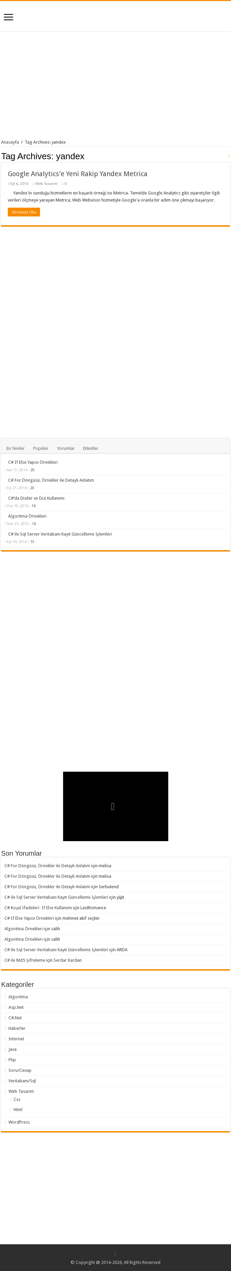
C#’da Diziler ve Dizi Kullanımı (36, 498)
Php (12, 1059)
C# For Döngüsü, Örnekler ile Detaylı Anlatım (51, 480)
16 (34, 506)
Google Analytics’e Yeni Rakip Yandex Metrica (78, 174)
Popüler (41, 448)
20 (33, 470)
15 (32, 542)
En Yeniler (15, 448)
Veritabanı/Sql (22, 1080)
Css (17, 1099)
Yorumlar (66, 448)
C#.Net (15, 1017)
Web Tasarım (46, 184)
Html (18, 1109)
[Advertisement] (115, 87)
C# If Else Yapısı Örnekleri (33, 462)
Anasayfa (10, 142)
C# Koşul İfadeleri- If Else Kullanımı (38, 907)
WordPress (19, 1122)
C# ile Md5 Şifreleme (24, 960)
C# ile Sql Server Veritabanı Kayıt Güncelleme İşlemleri (60, 534)
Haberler (16, 1028)
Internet (16, 1038)
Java (12, 1049)
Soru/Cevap (20, 1070)
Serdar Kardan (68, 960)
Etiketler (90, 448)
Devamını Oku (24, 212)
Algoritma (18, 996)
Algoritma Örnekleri (27, 516)
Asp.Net (16, 1007)
